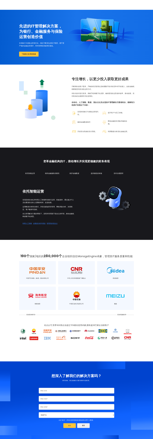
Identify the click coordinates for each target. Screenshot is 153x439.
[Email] (76, 407)
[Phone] (76, 398)
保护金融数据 (74, 173)
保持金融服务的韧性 (51, 173)
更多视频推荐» (123, 314)
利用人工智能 (26, 223)
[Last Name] (76, 390)
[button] (69, 425)
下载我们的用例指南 (27, 54)
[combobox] (76, 415)
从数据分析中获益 (38, 223)
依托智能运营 (29, 173)
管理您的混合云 (50, 223)
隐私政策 (81, 420)
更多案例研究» (30, 314)
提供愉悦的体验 (97, 173)
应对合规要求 (119, 173)
